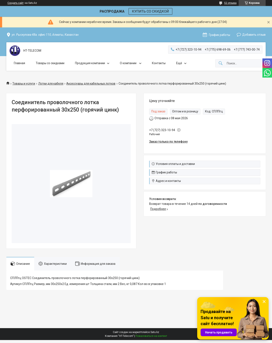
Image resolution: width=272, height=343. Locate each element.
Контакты (159, 63)
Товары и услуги (23, 83)
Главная (19, 63)
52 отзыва (230, 2)
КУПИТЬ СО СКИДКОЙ (150, 11)
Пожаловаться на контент (151, 335)
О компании (128, 63)
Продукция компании (90, 63)
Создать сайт (15, 2)
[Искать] (221, 63)
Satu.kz (154, 332)
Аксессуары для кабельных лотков (90, 83)
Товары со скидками (50, 63)
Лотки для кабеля (50, 83)
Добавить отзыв (254, 34)
